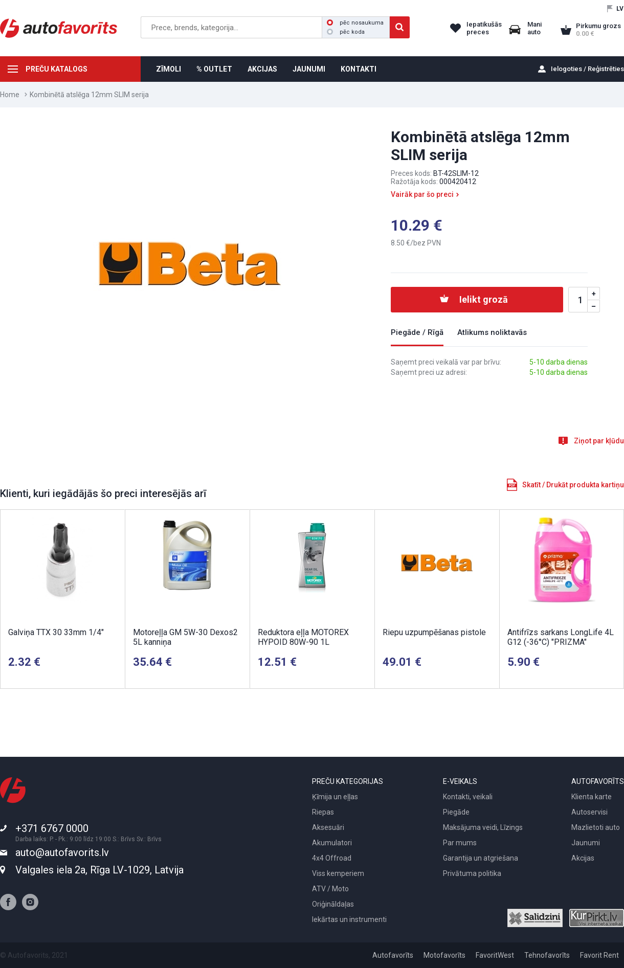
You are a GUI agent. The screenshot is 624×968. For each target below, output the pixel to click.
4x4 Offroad (331, 858)
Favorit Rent (599, 955)
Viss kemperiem (338, 873)
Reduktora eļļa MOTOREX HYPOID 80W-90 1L (303, 637)
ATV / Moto (330, 889)
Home (9, 95)
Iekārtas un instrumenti (349, 919)
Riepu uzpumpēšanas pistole (434, 632)
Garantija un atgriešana (480, 858)
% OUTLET (214, 69)
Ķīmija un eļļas (335, 797)
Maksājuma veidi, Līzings (483, 827)
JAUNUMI (309, 69)
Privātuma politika (472, 873)
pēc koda (346, 32)
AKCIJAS (262, 69)
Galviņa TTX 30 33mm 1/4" (56, 632)
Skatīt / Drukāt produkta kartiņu (573, 485)
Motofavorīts (444, 955)
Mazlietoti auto (595, 827)
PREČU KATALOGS (56, 69)
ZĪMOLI (168, 69)
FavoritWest (495, 955)
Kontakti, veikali (468, 797)
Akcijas (582, 858)
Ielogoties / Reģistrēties (587, 69)
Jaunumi (585, 843)
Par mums (460, 843)
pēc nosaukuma (355, 22)
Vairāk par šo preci (422, 194)
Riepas (323, 812)
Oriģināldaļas (333, 904)
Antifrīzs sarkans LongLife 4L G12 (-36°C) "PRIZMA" (560, 637)
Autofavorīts (392, 955)
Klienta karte (591, 797)
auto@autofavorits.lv (62, 852)
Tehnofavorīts (547, 955)
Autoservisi (589, 812)
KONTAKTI (358, 69)
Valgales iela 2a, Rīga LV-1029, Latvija (99, 870)
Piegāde (456, 812)
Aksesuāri (328, 827)
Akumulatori (332, 843)
